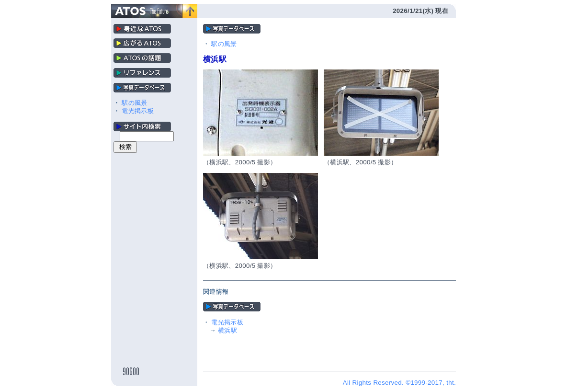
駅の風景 (134, 102)
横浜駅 (227, 330)
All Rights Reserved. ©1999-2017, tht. (399, 382)
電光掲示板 (138, 111)
